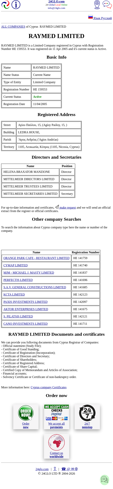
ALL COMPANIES (13, 26)
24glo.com (42, 469)
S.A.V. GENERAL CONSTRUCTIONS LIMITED (34, 287)
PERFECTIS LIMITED (18, 280)
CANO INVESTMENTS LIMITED (25, 323)
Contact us (56, 446)
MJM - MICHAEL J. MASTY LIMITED (28, 272)
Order (26, 417)
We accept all (56, 416)
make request (65, 207)
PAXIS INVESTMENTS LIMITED (25, 301)
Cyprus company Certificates (49, 387)
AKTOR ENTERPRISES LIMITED (25, 309)
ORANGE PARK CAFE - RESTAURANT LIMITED (36, 258)
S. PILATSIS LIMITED (18, 316)
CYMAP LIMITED (15, 265)
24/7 (87, 416)
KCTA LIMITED (14, 294)
